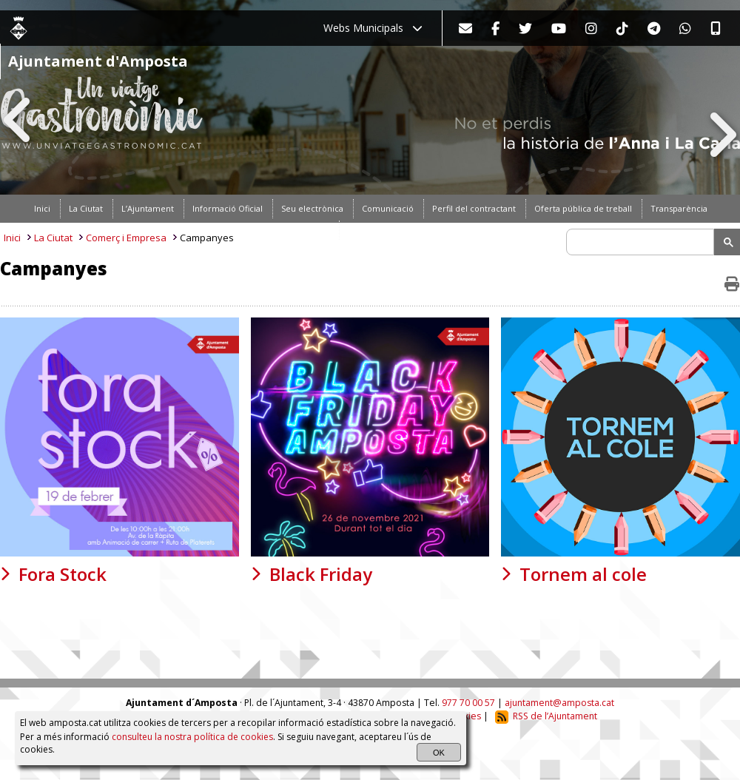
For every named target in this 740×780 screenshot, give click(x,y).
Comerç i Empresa (126, 237)
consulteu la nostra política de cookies (192, 736)
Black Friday (320, 574)
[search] (642, 242)
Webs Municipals (373, 27)
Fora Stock (62, 574)
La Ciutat (53, 237)
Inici (12, 237)
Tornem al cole (583, 574)
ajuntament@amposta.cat (559, 702)
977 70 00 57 (468, 702)
